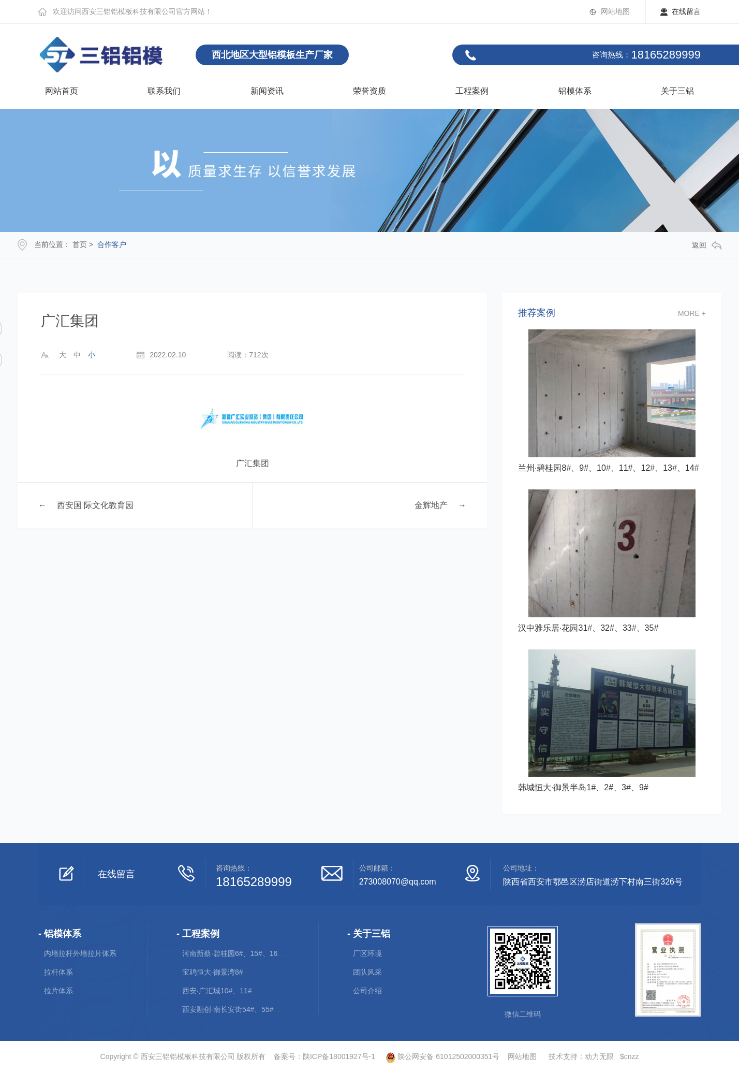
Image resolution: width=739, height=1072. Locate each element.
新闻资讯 (267, 90)
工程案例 (472, 90)
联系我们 (164, 90)
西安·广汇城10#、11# (217, 991)
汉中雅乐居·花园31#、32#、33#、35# (588, 628)
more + (692, 313)
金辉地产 (431, 505)
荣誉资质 (369, 90)
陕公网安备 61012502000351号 (438, 1056)
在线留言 (686, 11)
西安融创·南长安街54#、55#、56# (237, 1009)
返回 (706, 245)
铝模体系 (575, 90)
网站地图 (615, 11)
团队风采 (367, 972)
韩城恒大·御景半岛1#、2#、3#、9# (583, 787)
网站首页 (61, 90)
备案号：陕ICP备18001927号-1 (324, 1056)
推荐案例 (536, 313)
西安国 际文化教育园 (95, 505)
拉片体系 (58, 991)
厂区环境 (367, 953)
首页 (79, 244)
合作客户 (111, 244)
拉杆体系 (58, 972)
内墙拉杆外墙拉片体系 (80, 953)
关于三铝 (677, 90)
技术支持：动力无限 (581, 1056)
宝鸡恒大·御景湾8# (212, 972)
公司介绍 (367, 991)
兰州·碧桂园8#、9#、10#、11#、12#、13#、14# (608, 467)
